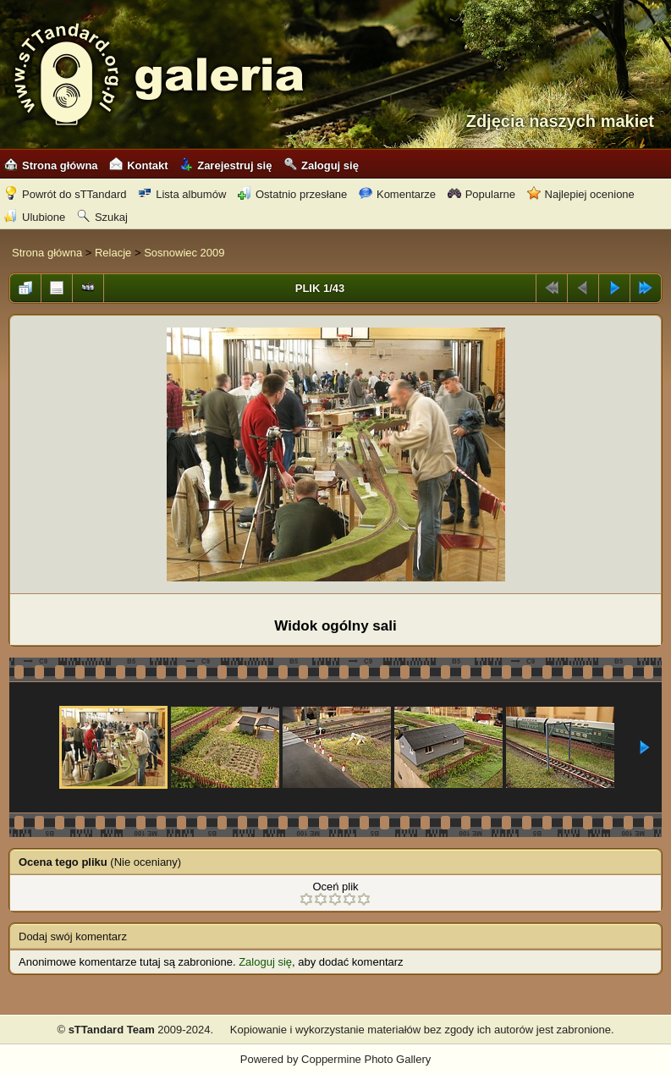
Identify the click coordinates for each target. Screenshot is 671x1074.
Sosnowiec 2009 (184, 252)
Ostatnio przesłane (292, 194)
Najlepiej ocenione (581, 194)
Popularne (481, 194)
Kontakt (138, 165)
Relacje (113, 252)
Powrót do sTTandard (65, 194)
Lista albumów (182, 194)
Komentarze (397, 194)
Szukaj (102, 217)
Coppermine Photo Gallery (366, 1059)
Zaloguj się (321, 165)
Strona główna (51, 165)
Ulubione (34, 217)
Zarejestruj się (225, 165)
